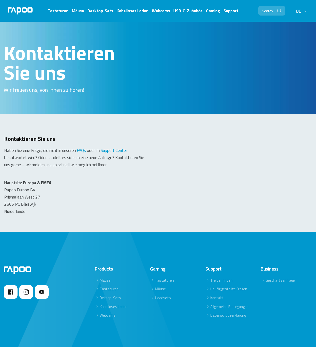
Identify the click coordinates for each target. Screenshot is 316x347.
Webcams (108, 300)
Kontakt (216, 282)
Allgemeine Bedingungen (229, 291)
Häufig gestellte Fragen (228, 273)
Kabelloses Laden (113, 291)
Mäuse (105, 264)
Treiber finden (221, 264)
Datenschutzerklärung (228, 300)
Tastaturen (109, 273)
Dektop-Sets (110, 282)
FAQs (81, 134)
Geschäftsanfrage (280, 264)
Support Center (114, 134)
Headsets (163, 282)
